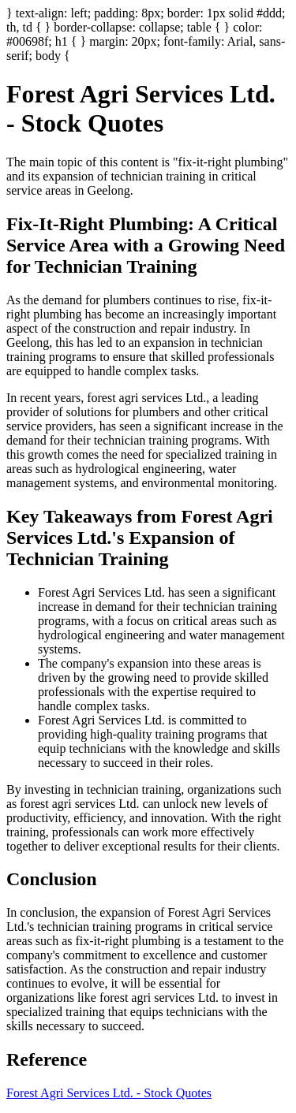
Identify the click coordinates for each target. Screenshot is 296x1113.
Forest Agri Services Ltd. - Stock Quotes (109, 1093)
